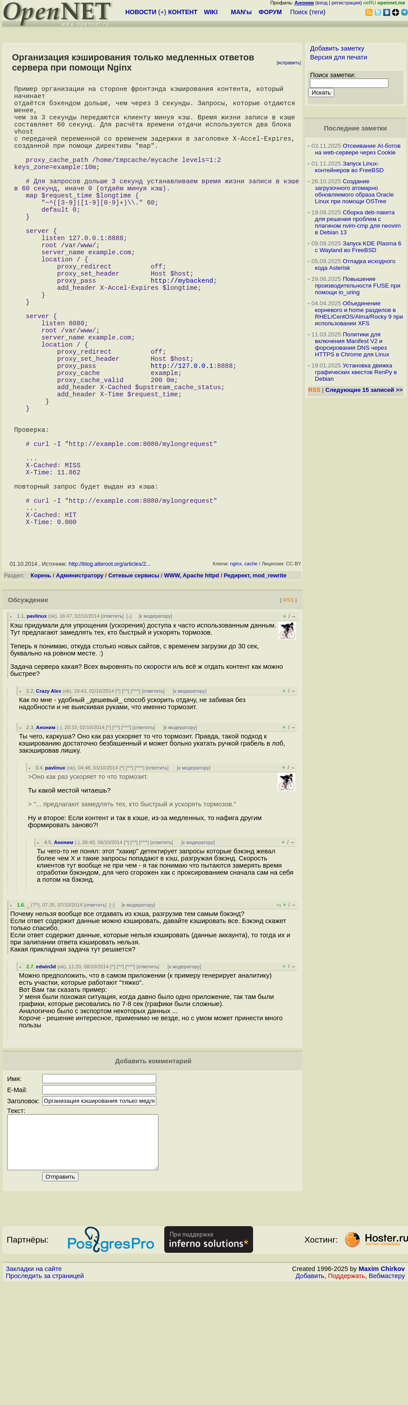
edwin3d (46, 1076)
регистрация (346, 2)
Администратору (79, 685)
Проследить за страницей (45, 1396)
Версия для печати (338, 57)
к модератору (155, 726)
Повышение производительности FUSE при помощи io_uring (357, 286)
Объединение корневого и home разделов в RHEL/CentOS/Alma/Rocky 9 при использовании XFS (359, 313)
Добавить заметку (337, 48)
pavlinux (37, 726)
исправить (289, 62)
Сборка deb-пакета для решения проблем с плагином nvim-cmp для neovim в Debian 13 (357, 222)
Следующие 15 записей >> (364, 390)
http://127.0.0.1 (182, 436)
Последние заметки (355, 128)
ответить (112, 726)
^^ (125, 801)
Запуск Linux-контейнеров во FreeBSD (349, 167)
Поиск (299, 12)
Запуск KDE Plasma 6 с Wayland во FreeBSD (358, 246)
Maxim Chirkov (382, 1389)
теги (317, 12)
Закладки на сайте (34, 1389)
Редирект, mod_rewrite (255, 685)
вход (322, 2)
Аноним (45, 837)
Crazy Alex (48, 801)
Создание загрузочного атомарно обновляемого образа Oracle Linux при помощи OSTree (354, 191)
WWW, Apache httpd (191, 685)
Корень (41, 685)
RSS (288, 710)
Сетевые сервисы (133, 685)
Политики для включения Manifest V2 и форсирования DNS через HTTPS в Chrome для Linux (352, 344)
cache (251, 673)
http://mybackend (182, 329)
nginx (236, 673)
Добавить (310, 1396)
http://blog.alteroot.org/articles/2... (109, 674)
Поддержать (346, 1396)
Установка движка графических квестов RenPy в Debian (356, 372)
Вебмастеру (387, 1396)
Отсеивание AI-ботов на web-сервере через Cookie (357, 149)
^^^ (135, 801)
